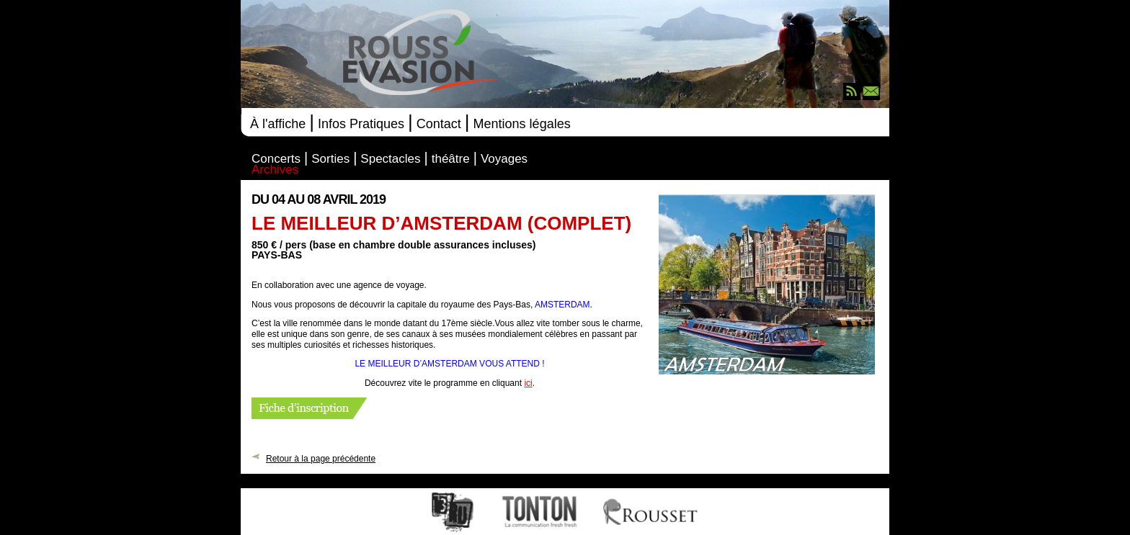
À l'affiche (278, 124)
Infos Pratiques (361, 124)
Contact (439, 124)
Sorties (330, 159)
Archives (275, 170)
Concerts (276, 159)
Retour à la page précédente (320, 458)
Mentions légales (522, 124)
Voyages (504, 159)
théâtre (451, 159)
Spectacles (390, 159)
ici (528, 383)
